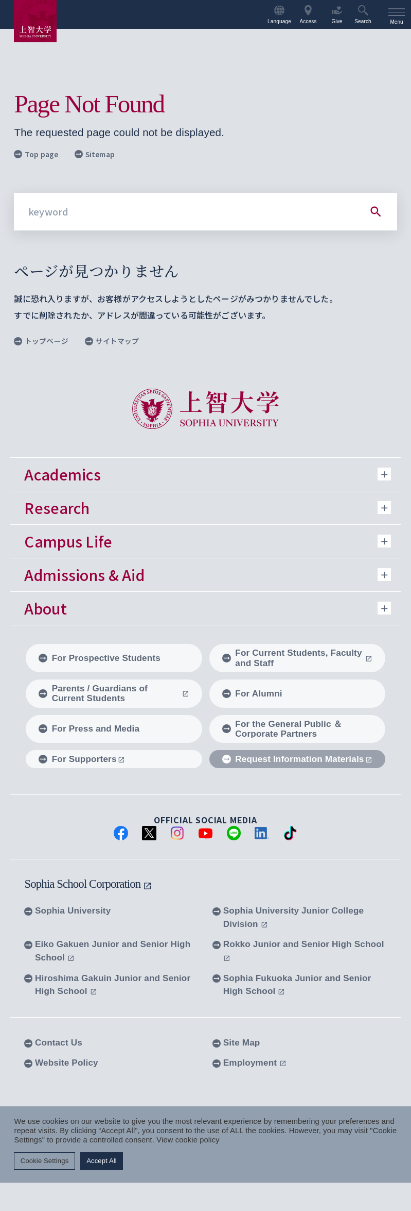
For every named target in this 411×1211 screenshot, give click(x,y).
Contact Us (53, 1042)
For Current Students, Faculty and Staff (297, 658)
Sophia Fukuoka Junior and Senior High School (291, 985)
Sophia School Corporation (88, 883)
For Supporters (82, 759)
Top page (36, 154)
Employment (249, 1062)
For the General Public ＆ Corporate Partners (282, 729)
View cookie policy (187, 1140)
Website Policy (61, 1062)
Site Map (236, 1042)
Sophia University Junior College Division (288, 917)
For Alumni (252, 693)
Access (307, 14)
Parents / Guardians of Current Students (114, 693)
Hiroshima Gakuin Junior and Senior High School (107, 985)
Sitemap (95, 154)
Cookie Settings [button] (44, 1161)
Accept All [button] (101, 1161)
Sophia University (67, 910)
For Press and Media (89, 728)
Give (336, 14)
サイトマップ (112, 341)
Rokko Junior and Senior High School (298, 950)
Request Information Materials (297, 759)
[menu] (396, 14)
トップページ (41, 341)
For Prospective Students (99, 658)
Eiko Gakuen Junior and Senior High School (107, 951)
